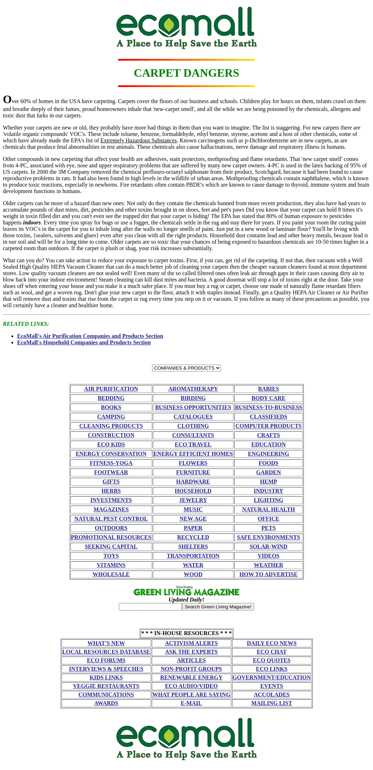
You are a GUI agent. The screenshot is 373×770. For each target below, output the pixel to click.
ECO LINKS (271, 669)
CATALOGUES (193, 417)
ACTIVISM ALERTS (191, 643)
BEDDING (111, 398)
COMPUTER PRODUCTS (269, 426)
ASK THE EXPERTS (191, 652)
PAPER (193, 528)
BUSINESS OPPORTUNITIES (193, 407)
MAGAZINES (111, 509)
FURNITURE (193, 472)
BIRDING (193, 398)
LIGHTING (268, 500)
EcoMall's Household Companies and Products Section (84, 342)
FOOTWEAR (111, 472)
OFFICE (268, 519)
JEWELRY (193, 500)
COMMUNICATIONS (106, 695)
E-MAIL (191, 703)
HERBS (111, 491)
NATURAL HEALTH (268, 509)
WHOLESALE (111, 574)
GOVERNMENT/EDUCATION (272, 677)
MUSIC (192, 509)
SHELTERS (193, 546)
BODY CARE (269, 398)
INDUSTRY (268, 491)
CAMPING (111, 417)
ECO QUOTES (272, 660)
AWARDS (106, 703)
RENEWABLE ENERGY (191, 677)
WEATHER (268, 565)
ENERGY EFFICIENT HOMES (193, 454)
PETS (268, 528)
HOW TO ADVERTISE (269, 574)
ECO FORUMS (106, 660)
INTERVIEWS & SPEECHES (106, 669)
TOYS (111, 556)
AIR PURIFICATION (111, 389)
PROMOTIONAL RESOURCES (111, 537)
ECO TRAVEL (193, 444)
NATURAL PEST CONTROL (111, 519)
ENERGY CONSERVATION (111, 454)
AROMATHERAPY (193, 389)
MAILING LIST (271, 703)
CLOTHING (193, 426)
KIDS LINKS (106, 677)
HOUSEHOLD (193, 491)
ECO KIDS (111, 444)
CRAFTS (268, 435)
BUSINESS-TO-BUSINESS (268, 407)
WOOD (193, 574)
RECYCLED (193, 537)
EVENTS (271, 686)
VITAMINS (111, 565)
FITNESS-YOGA (111, 463)
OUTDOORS (111, 528)
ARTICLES (191, 660)
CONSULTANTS (193, 435)
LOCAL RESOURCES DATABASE (106, 652)
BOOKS (111, 407)
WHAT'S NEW (106, 643)
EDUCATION (268, 444)
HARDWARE (193, 481)
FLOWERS (193, 463)
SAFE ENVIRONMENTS (268, 537)
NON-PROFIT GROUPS (191, 669)
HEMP (268, 481)
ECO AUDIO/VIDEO (191, 686)
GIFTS (111, 481)
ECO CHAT (272, 652)
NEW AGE (193, 519)
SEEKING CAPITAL (111, 546)
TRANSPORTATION (193, 556)
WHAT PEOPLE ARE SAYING (191, 695)
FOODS (268, 463)
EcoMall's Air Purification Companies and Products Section (90, 336)
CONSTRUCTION (111, 435)
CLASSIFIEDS (268, 417)
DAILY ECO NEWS (272, 643)
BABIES (268, 389)
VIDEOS (268, 556)
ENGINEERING (268, 454)
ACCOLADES (271, 695)
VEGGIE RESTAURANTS (106, 686)
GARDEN (268, 472)
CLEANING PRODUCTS (111, 426)
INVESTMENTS (111, 500)
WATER (193, 565)
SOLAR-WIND (268, 546)
